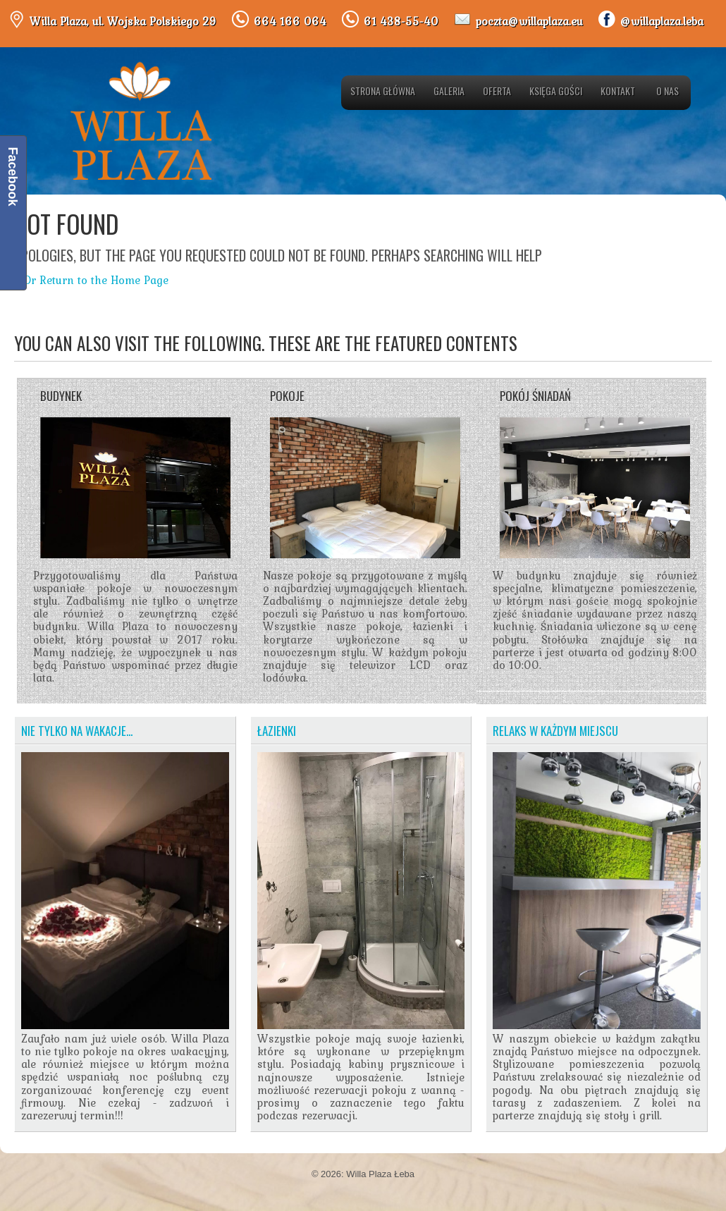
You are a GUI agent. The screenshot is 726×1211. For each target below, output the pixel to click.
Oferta (497, 90)
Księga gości (555, 90)
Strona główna (382, 90)
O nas (667, 90)
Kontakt (618, 90)
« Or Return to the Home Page (91, 279)
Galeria (448, 90)
